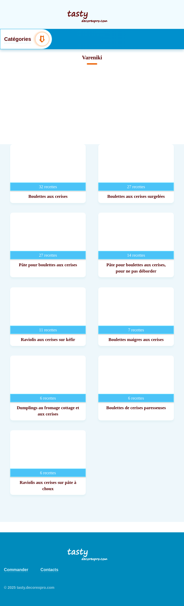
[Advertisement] (92, 105)
